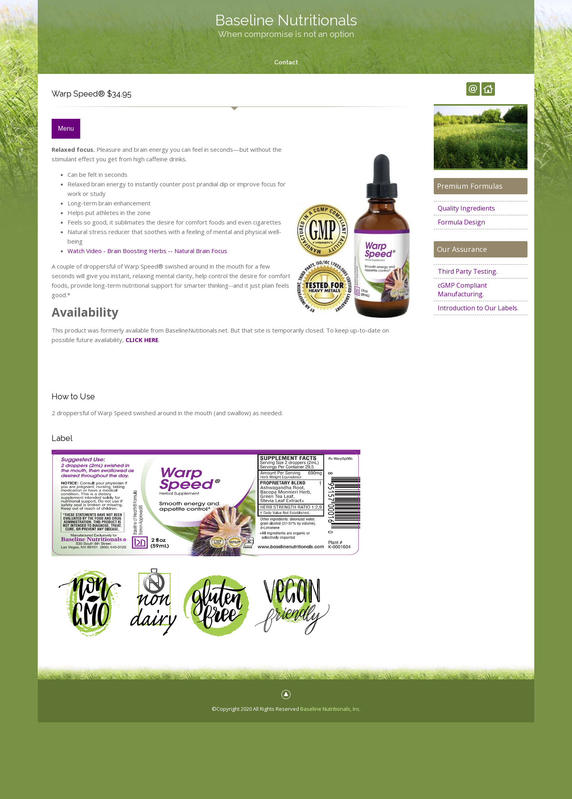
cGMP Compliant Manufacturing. (462, 289)
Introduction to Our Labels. (478, 308)
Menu (66, 128)
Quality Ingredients (466, 208)
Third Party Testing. (467, 271)
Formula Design (461, 222)
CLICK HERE (142, 340)
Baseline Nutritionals (286, 20)
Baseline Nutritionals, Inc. (330, 708)
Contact (286, 62)
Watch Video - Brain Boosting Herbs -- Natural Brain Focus (147, 251)
